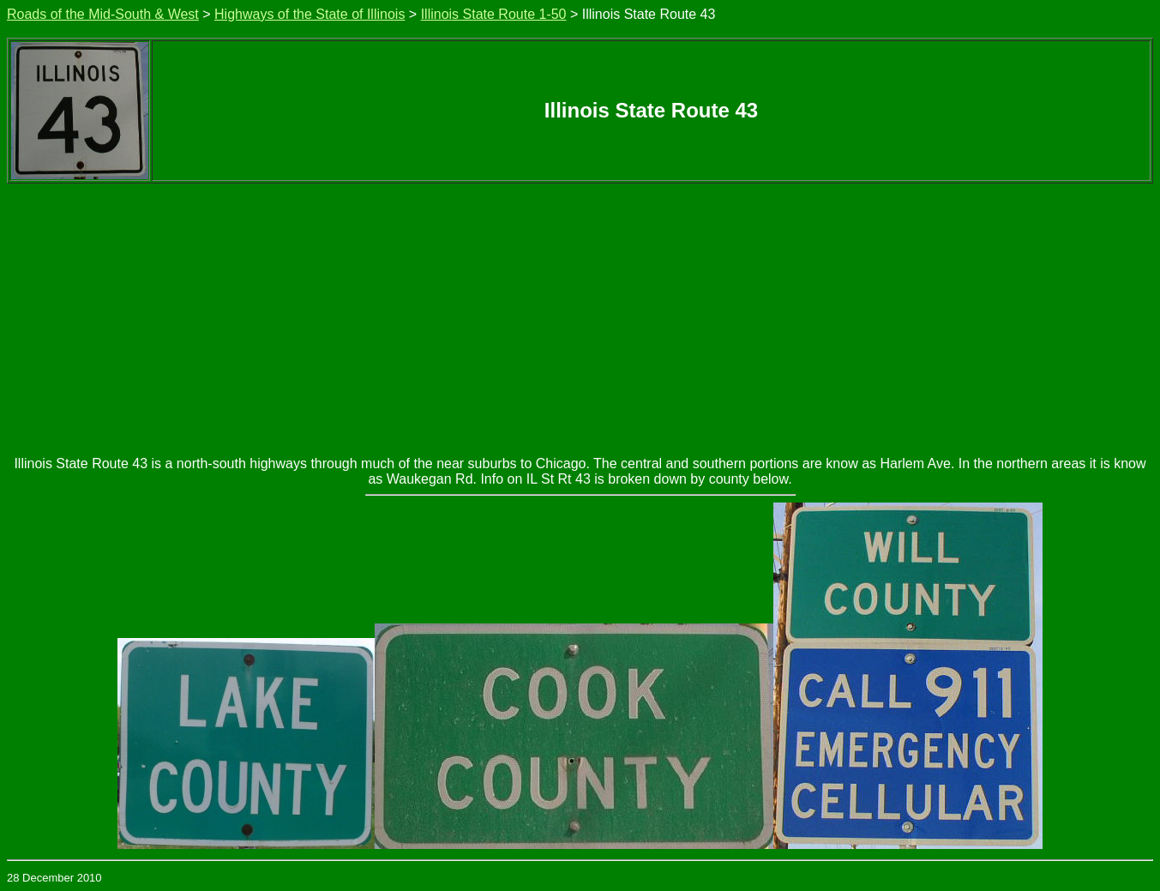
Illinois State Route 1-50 (494, 14)
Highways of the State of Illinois (309, 14)
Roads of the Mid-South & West (103, 14)
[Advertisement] (580, 312)
